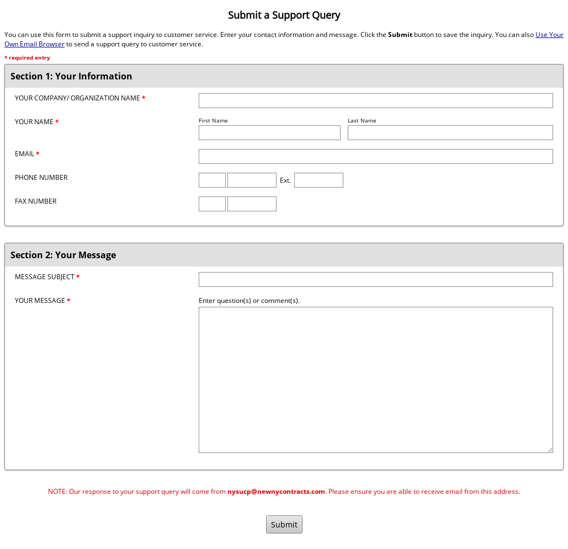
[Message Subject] (376, 279)
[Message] (376, 380)
